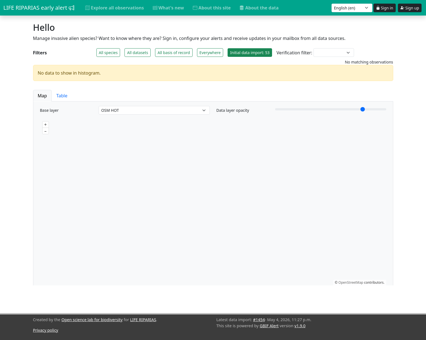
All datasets (137, 52)
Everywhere (210, 52)
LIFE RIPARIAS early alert (38, 7)
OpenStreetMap (350, 282)
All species (108, 52)
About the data (259, 8)
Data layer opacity (232, 110)
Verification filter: (294, 53)
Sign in (384, 8)
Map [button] (42, 96)
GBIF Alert (269, 325)
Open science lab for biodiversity (92, 319)
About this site (212, 8)
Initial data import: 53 (250, 52)
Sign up (409, 8)
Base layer (49, 110)
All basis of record (174, 52)
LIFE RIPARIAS (143, 319)
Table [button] (62, 96)
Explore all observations (114, 8)
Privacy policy (45, 330)
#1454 (259, 319)
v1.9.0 (300, 325)
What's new (168, 8)
